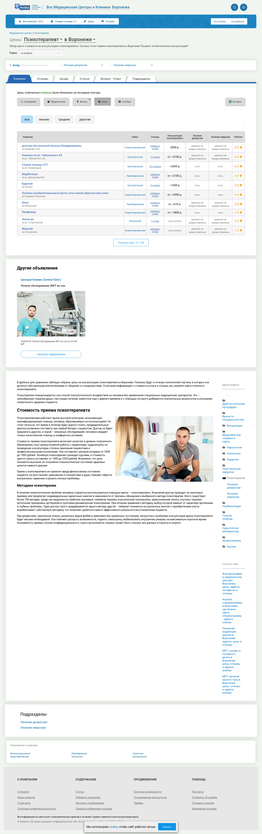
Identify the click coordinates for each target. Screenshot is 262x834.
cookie (113, 827)
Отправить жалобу (203, 803)
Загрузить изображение (90, 803)
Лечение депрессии (75, 65)
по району (237, 21)
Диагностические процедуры (233, 405)
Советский (137, 753)
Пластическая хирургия (231, 470)
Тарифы (138, 803)
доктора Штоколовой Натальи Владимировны (52, 145)
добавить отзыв (155, 147)
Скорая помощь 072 (35, 164)
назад (30, 65)
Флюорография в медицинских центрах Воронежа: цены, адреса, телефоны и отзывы (232, 583)
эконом (44, 119)
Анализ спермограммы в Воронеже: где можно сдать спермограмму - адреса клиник (232, 611)
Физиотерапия (231, 540)
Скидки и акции (63, 21)
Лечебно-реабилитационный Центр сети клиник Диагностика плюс (65, 193)
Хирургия (233, 459)
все (27, 119)
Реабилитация (231, 506)
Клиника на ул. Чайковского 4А (42, 155)
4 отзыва (155, 185)
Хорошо (167, 826)
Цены (89, 21)
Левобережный (135, 176)
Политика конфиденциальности (36, 808)
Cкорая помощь (227, 517)
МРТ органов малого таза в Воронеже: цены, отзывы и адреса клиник (231, 684)
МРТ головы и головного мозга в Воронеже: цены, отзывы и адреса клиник (231, 660)
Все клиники (31, 21)
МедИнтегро (30, 174)
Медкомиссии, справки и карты (231, 438)
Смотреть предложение (51, 354)
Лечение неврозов (125, 65)
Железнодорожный (20, 753)
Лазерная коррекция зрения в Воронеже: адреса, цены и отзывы (232, 636)
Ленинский (135, 221)
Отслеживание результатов (150, 797)
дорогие (84, 119)
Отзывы (108, 21)
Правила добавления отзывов (94, 808)
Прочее (231, 546)
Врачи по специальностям (233, 418)
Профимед (29, 212)
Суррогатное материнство (230, 529)
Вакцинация (234, 425)
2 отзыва (155, 157)
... (228, 394)
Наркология (234, 447)
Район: (13, 52)
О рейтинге (24, 803)
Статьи (80, 791)
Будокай (27, 183)
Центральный (135, 157)
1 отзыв (155, 221)
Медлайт (27, 228)
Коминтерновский (135, 147)
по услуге (220, 21)
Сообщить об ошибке (204, 797)
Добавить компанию (88, 797)
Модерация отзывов (204, 808)
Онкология (234, 453)
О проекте (23, 791)
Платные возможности (147, 791)
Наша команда (26, 797)
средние (64, 119)
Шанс (25, 202)
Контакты (198, 791)
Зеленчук (28, 219)
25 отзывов (155, 166)
